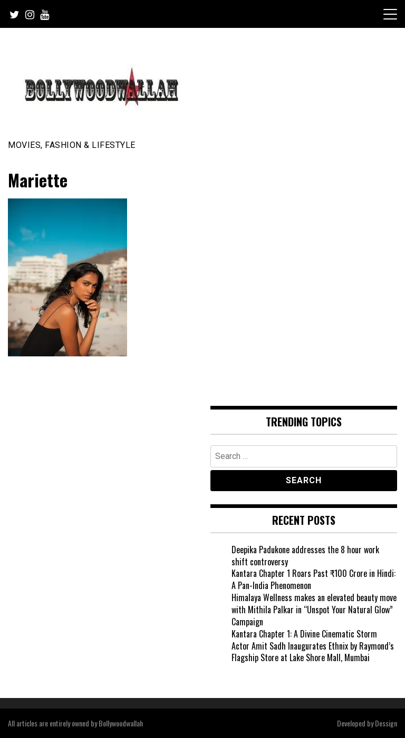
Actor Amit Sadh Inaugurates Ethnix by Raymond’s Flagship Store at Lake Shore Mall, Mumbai (313, 652)
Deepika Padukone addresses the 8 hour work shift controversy (305, 555)
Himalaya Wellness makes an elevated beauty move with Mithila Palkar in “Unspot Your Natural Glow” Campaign (314, 609)
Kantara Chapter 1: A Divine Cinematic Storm (304, 633)
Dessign (386, 723)
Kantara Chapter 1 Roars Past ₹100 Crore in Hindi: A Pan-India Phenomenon (314, 579)
